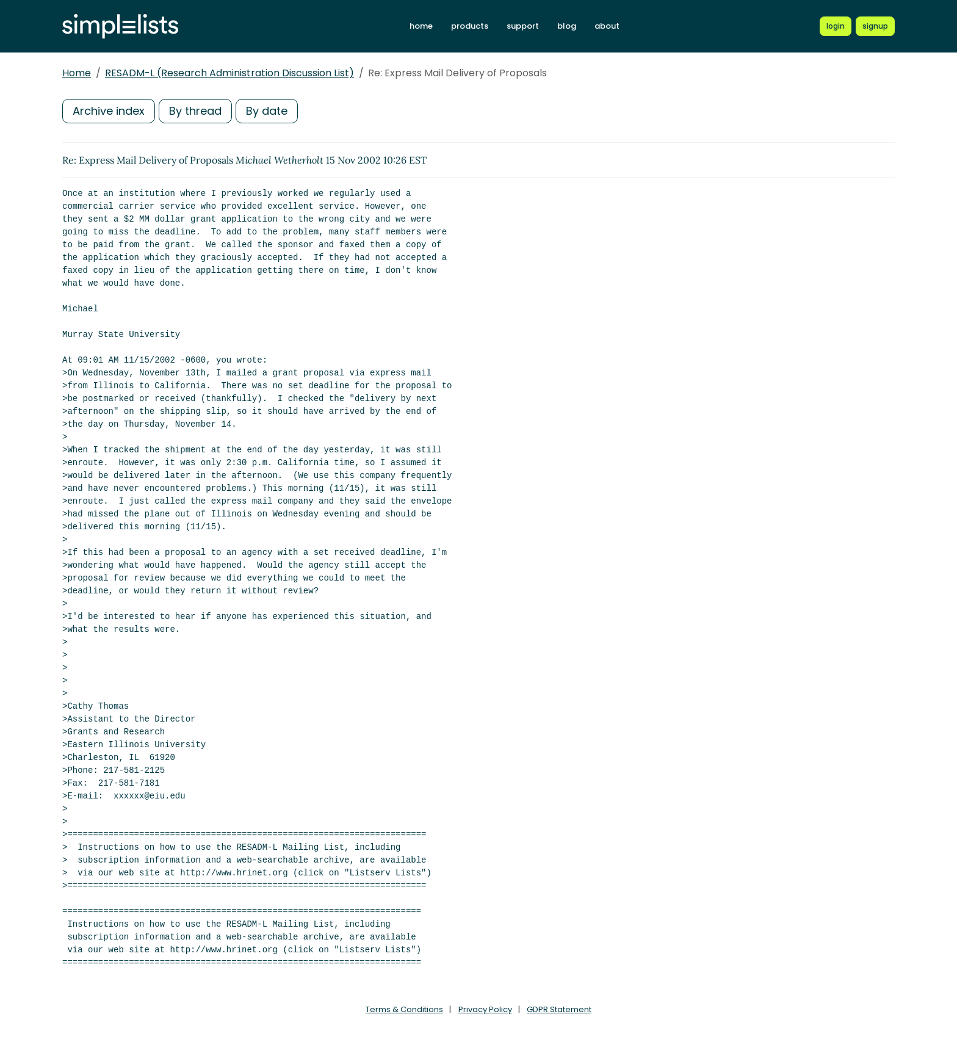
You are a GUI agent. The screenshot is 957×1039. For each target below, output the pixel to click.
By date (266, 110)
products (469, 26)
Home (76, 73)
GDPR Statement (559, 1009)
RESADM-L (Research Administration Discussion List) (229, 73)
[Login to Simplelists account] (835, 26)
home (421, 26)
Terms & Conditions (404, 1009)
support (523, 26)
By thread (195, 110)
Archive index (109, 110)
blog (566, 26)
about (606, 26)
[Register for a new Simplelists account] (875, 26)
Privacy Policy (485, 1009)
